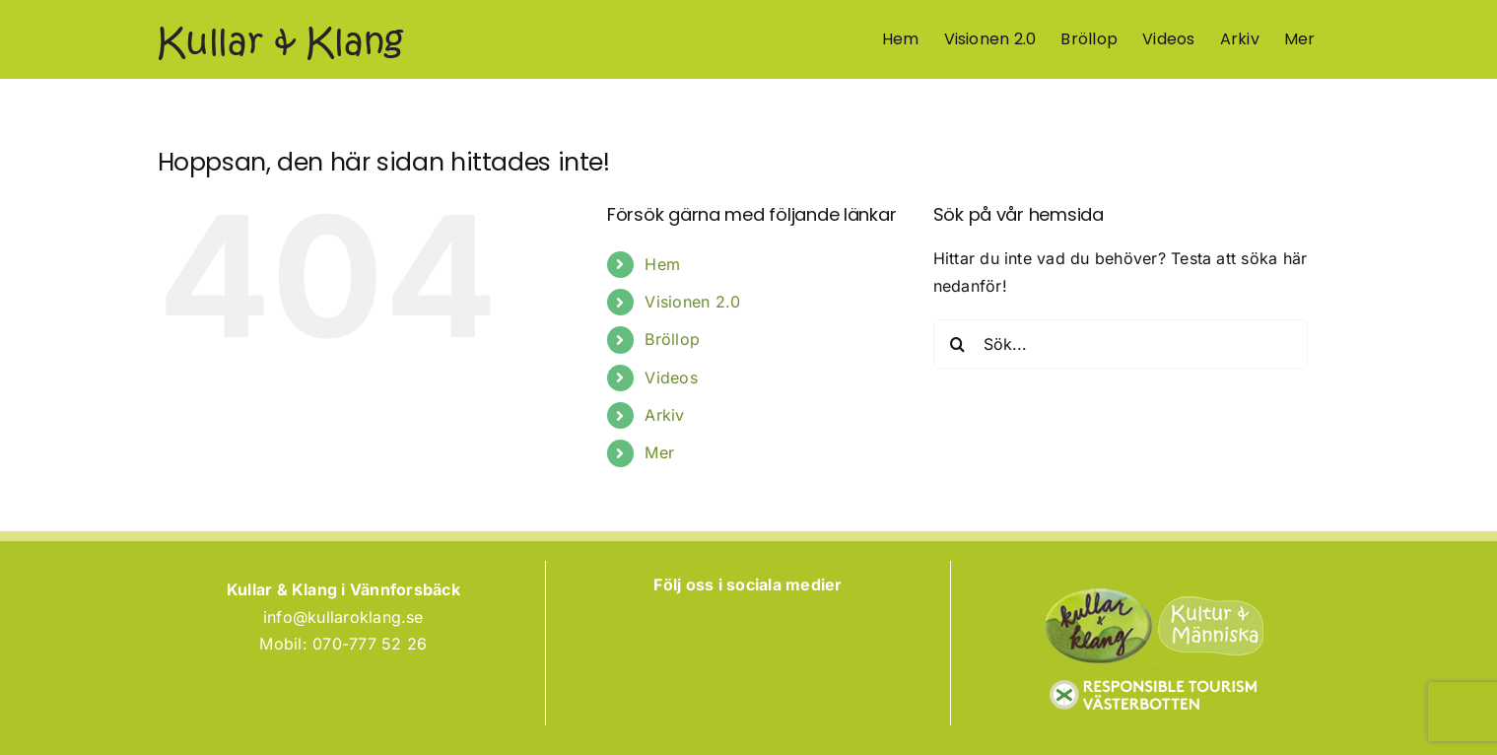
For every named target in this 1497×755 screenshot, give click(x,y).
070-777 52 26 (369, 643)
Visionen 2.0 (692, 301)
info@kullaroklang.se (343, 617)
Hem (662, 264)
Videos (671, 377)
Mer (659, 452)
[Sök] (958, 344)
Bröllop (672, 339)
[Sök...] (1120, 344)
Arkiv (664, 415)
